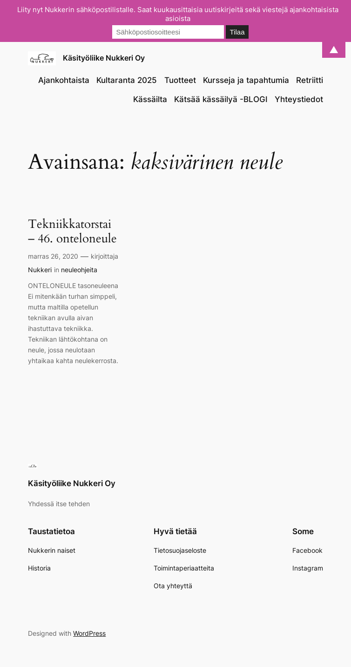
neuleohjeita (79, 270)
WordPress (89, 633)
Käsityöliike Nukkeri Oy (104, 57)
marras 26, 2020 (53, 256)
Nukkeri (40, 270)
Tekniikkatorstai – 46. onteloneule (72, 231)
